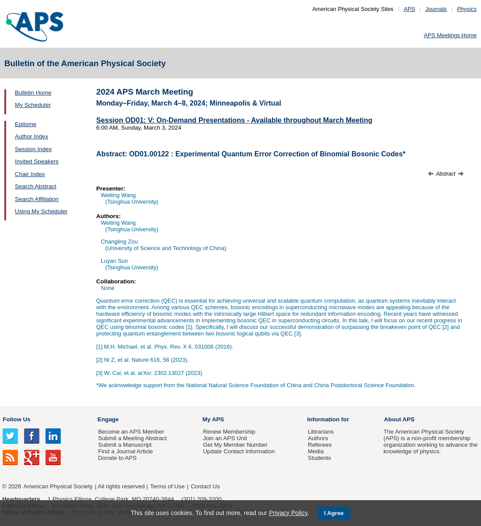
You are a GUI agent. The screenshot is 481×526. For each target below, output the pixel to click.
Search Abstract (35, 186)
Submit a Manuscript (124, 444)
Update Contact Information (239, 451)
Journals (436, 9)
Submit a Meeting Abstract (132, 438)
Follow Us (16, 419)
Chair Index (30, 174)
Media (316, 451)
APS (409, 9)
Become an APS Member (131, 431)
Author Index (31, 136)
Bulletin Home (33, 92)
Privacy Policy (288, 512)
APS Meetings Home (450, 35)
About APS (399, 419)
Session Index (33, 149)
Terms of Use (167, 486)
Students (319, 458)
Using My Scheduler (41, 211)
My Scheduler (33, 105)
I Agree (334, 513)
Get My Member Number (235, 444)
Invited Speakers (37, 161)
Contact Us (205, 486)
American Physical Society (58, 486)
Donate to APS (117, 458)
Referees (320, 444)
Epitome (25, 124)
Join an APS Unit (225, 438)
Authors (318, 438)
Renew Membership (229, 431)
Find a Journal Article (125, 451)
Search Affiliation (37, 199)
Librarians (321, 431)
